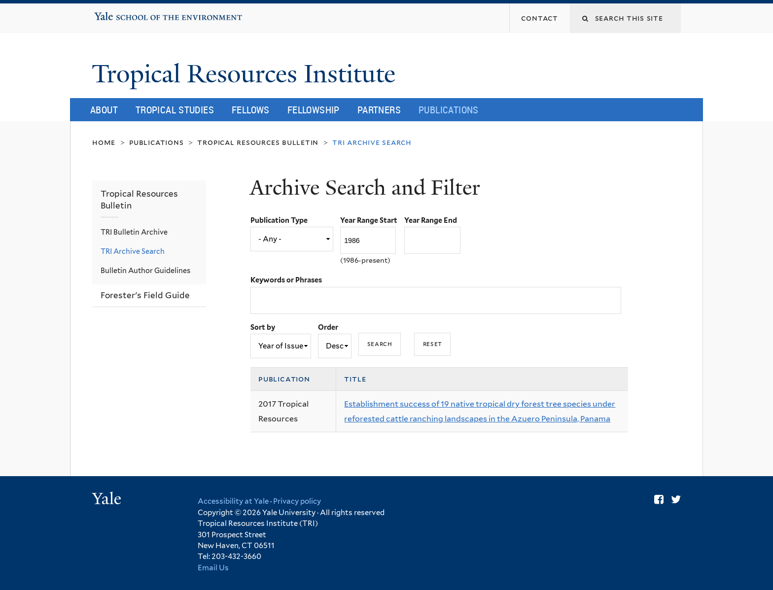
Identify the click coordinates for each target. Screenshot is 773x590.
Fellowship (313, 109)
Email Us (213, 567)
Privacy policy (297, 501)
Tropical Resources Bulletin (257, 142)
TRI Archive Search (133, 251)
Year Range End (430, 220)
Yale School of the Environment (125, 12)
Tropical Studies (175, 109)
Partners (379, 109)
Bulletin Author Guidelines (145, 270)
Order (328, 327)
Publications (449, 109)
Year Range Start (368, 220)
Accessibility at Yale (233, 501)
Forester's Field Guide (145, 295)
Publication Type (279, 220)
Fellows (251, 109)
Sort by (262, 327)
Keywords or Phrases (286, 280)
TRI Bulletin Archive (134, 232)
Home (103, 142)
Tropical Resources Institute (247, 74)
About (104, 109)
